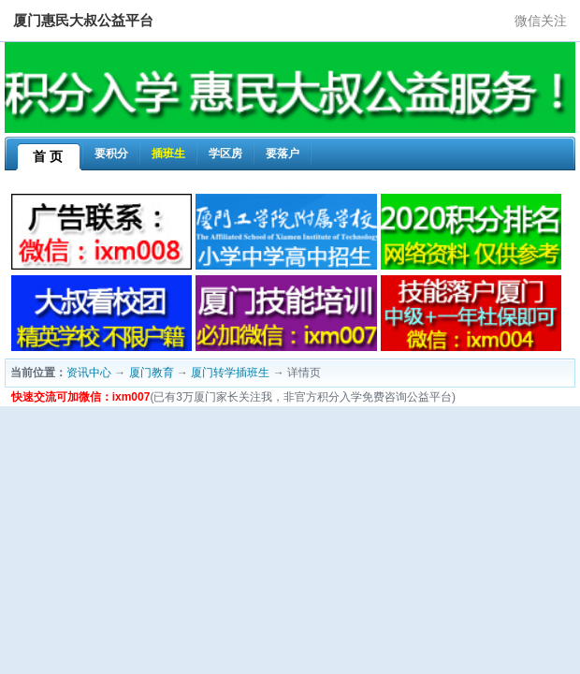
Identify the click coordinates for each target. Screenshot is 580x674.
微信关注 (541, 20)
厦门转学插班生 (230, 372)
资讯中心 (88, 372)
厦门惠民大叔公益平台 (83, 20)
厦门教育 (151, 372)
